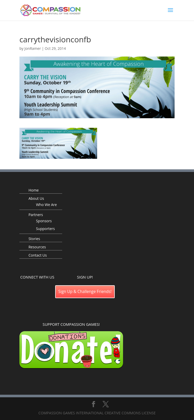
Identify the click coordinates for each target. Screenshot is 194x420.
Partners (35, 214)
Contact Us (37, 255)
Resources (37, 246)
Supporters (45, 228)
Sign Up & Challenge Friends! (85, 291)
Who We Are (46, 204)
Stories (34, 238)
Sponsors (44, 220)
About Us (36, 198)
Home (33, 190)
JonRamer (32, 48)
